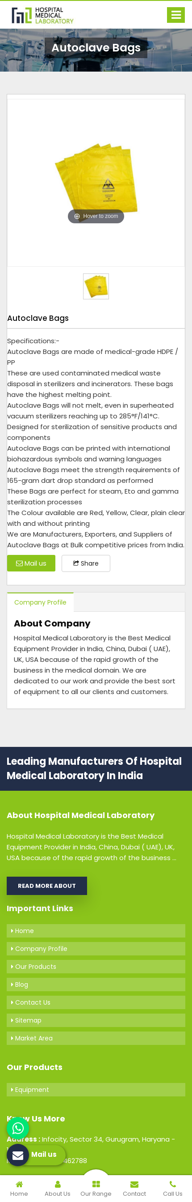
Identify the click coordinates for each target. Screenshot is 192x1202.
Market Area (32, 1038)
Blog (19, 984)
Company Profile (40, 602)
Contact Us (30, 1002)
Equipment (30, 1089)
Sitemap (26, 1020)
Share (86, 563)
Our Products (33, 966)
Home (22, 930)
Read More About (47, 886)
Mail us (31, 563)
